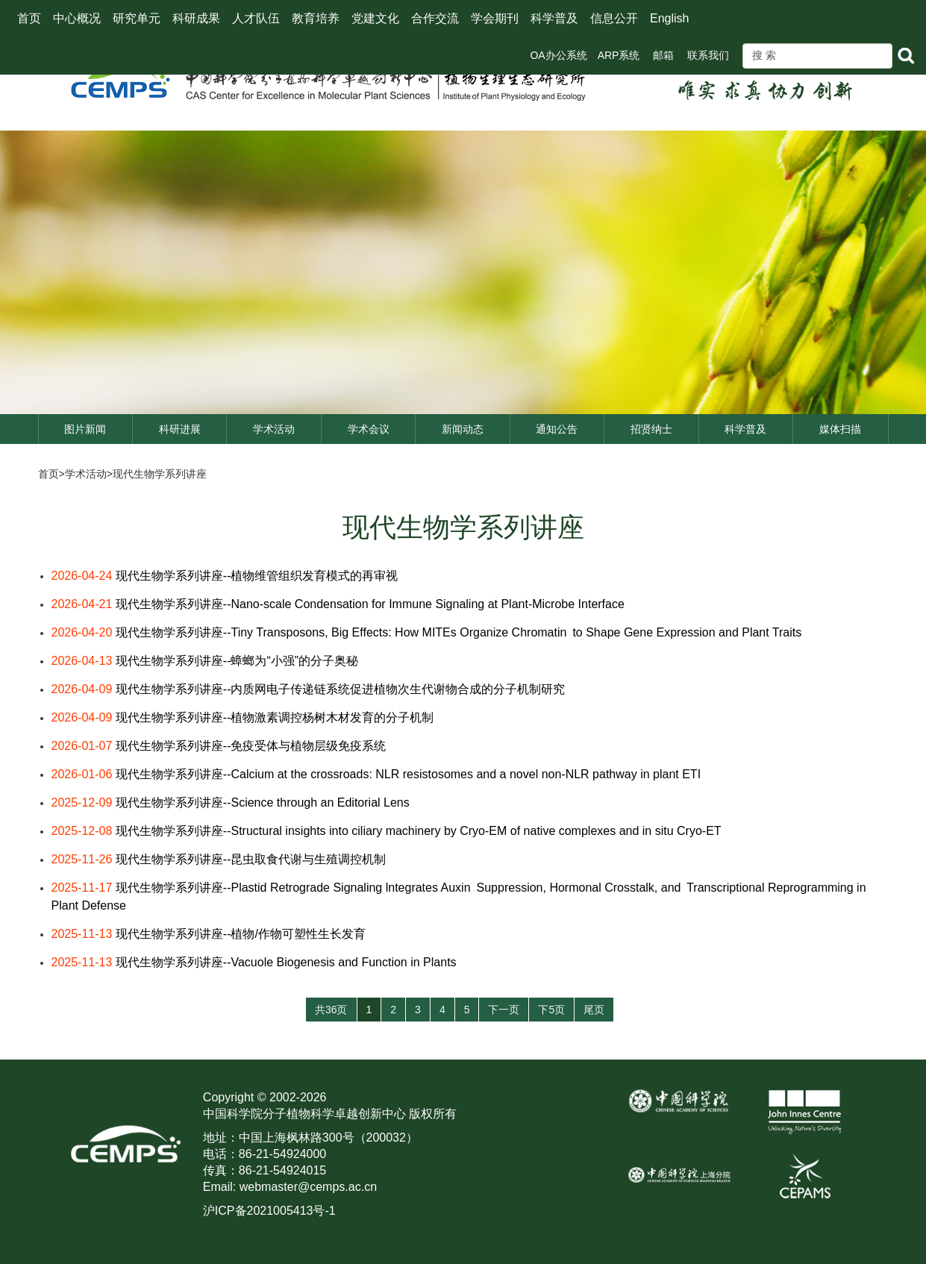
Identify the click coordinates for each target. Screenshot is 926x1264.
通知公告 (557, 429)
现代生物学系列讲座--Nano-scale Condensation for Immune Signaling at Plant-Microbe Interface (370, 604)
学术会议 (369, 429)
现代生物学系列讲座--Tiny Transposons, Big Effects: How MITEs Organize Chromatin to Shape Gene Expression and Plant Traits (458, 632)
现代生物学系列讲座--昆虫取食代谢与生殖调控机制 (251, 859)
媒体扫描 (840, 429)
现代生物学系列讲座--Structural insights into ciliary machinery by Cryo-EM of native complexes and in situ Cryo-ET (419, 831)
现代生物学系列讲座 (160, 474)
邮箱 (663, 55)
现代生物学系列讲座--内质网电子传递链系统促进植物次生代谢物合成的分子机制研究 (347, 689)
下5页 (551, 1010)
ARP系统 (619, 55)
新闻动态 (463, 429)
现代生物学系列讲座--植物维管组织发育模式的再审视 (257, 575)
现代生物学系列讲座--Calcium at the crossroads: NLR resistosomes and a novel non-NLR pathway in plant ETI (408, 774)
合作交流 (435, 18)
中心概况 (77, 18)
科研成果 (196, 18)
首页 (29, 18)
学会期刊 (495, 18)
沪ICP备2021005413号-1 (269, 1210)
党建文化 (375, 18)
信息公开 (614, 18)
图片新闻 (85, 429)
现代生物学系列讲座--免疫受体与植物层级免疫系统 (251, 745)
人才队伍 (256, 18)
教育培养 (316, 18)
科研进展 (180, 429)
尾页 (594, 1010)
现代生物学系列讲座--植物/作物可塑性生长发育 (241, 933)
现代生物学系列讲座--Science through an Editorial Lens (263, 802)
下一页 (503, 1010)
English (669, 18)
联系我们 (708, 55)
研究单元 (136, 18)
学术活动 (274, 429)
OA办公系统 (558, 55)
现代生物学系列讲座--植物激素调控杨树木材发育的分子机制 (275, 717)
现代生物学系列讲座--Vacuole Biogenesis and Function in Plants (286, 962)
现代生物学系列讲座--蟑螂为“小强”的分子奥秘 (237, 660)
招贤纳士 (651, 429)
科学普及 (554, 18)
